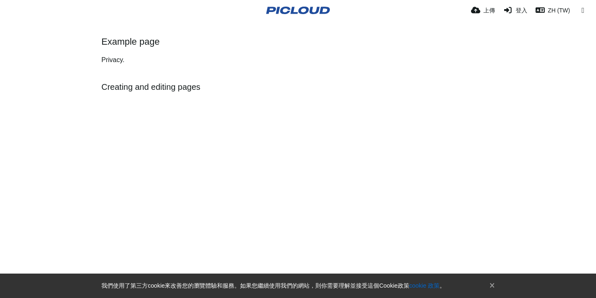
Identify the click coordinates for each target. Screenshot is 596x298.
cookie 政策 (424, 285)
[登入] (515, 10)
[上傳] (483, 10)
